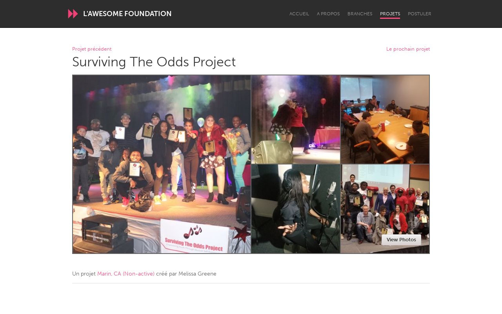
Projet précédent (91, 49)
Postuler (419, 13)
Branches (359, 13)
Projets (390, 13)
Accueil (299, 13)
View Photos (401, 240)
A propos (328, 13)
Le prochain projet (408, 49)
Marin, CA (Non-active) (126, 273)
